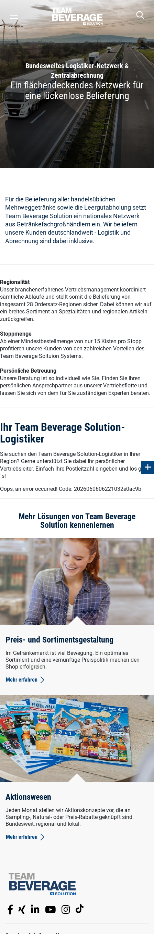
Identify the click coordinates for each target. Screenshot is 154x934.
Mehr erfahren (26, 679)
